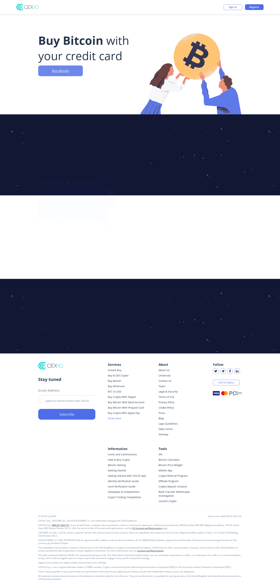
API (160, 454)
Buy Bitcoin (60, 75)
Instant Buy (114, 370)
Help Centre (166, 429)
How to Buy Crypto (119, 459)
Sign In (233, 7)
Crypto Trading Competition (124, 497)
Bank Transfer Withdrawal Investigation (174, 493)
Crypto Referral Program (173, 475)
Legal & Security (168, 391)
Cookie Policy (166, 407)
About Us (164, 370)
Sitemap (163, 434)
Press (162, 413)
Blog (161, 418)
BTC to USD (114, 391)
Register (254, 7)
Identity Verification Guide (123, 481)
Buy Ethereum (116, 386)
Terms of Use (166, 397)
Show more (114, 418)
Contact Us (165, 381)
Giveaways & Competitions (123, 492)
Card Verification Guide (122, 486)
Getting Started (117, 470)
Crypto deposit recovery (173, 486)
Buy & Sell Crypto (118, 375)
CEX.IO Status (226, 382)
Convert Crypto (167, 501)
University (165, 375)
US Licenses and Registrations (147, 528)
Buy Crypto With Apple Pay (124, 413)
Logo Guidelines (168, 423)
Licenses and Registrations (150, 550)
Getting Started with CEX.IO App (127, 475)
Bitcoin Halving (117, 465)
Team (162, 386)
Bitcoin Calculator (169, 459)
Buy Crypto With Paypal (122, 397)
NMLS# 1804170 (60, 525)
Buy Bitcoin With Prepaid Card (126, 407)
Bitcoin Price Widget (170, 465)
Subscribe (66, 414)
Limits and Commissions (122, 454)
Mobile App (165, 470)
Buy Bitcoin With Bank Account (126, 402)
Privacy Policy (166, 402)
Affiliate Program (169, 481)
